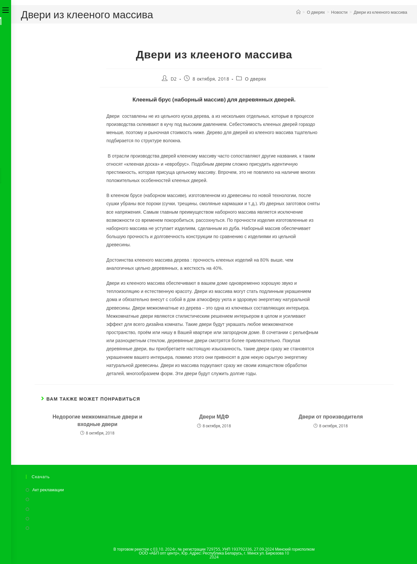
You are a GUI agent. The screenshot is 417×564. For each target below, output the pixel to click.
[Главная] (298, 12)
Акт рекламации (48, 490)
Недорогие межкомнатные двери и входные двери (97, 420)
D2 (174, 79)
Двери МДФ (214, 416)
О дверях (255, 79)
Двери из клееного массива (380, 12)
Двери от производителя (331, 416)
